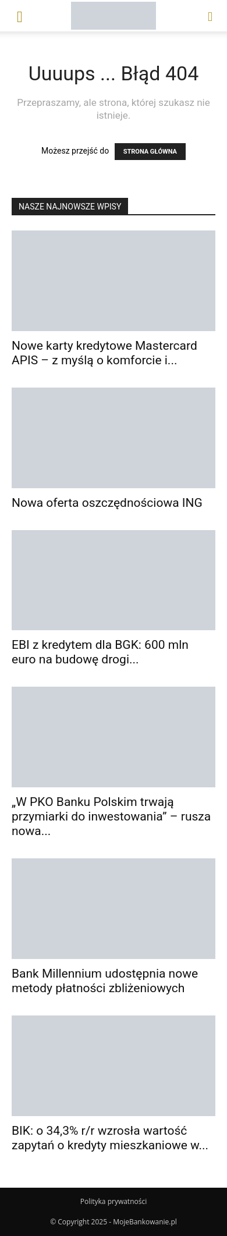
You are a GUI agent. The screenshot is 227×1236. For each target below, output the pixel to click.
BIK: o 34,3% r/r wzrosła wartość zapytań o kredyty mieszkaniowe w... (110, 1138)
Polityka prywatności (113, 1201)
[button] (19, 15)
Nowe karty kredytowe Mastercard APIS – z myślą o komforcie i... (104, 353)
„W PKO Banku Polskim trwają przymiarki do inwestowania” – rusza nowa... (111, 816)
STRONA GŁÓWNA (150, 151)
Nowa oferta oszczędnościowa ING (107, 503)
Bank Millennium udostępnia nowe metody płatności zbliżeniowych (105, 981)
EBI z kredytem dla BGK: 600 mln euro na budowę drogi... (100, 652)
